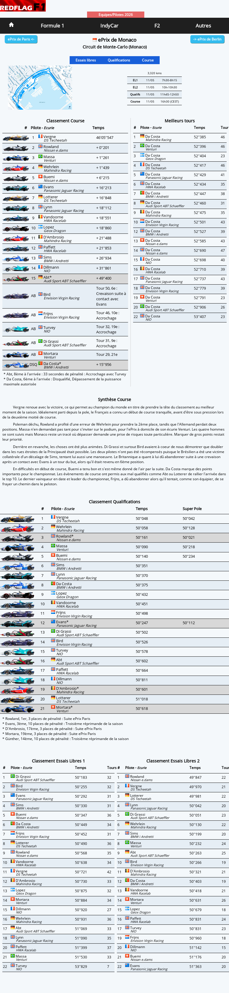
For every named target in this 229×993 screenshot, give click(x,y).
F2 (157, 25)
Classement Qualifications (114, 501)
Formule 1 (52, 25)
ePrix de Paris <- (21, 39)
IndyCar (109, 25)
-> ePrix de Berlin (207, 39)
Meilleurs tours (180, 121)
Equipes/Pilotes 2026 (116, 14)
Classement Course (65, 121)
